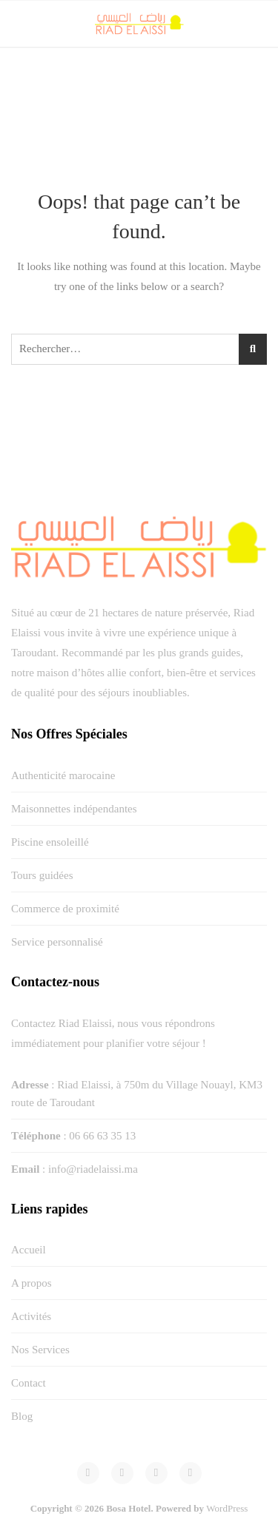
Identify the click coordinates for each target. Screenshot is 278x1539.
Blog (22, 1416)
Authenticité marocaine (63, 775)
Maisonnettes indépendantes (74, 809)
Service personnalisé (57, 942)
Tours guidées (42, 875)
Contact (28, 1383)
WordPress (227, 1508)
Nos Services (40, 1350)
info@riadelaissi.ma (93, 1169)
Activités (31, 1316)
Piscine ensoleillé (50, 842)
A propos (31, 1283)
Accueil (28, 1250)
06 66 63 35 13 (102, 1136)
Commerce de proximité (65, 909)
